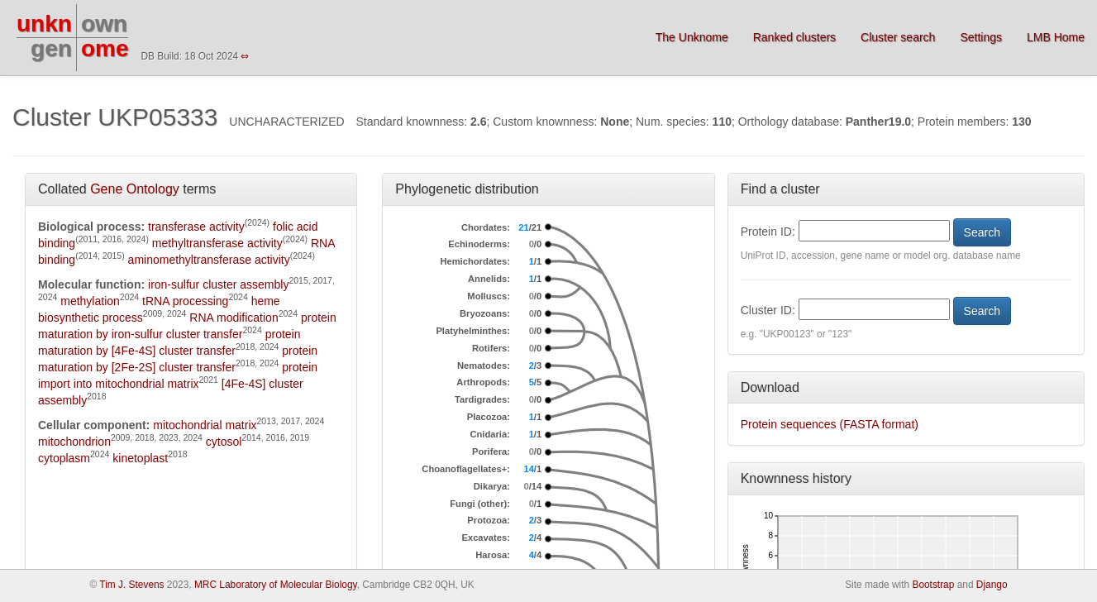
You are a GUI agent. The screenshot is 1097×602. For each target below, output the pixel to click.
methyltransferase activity (217, 243)
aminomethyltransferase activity (209, 259)
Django (992, 584)
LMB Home (1056, 37)
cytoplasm (64, 458)
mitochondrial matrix (204, 425)
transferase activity (196, 226)
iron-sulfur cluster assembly (218, 284)
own (104, 23)
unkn (44, 23)
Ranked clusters (794, 37)
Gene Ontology (134, 189)
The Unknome (692, 37)
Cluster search (898, 37)
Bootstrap (933, 584)
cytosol (224, 441)
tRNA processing (185, 301)
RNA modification (233, 317)
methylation (90, 301)
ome (105, 48)
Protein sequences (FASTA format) (829, 424)
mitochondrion (74, 441)
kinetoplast (140, 458)
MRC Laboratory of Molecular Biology (275, 584)
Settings (981, 37)
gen (51, 48)
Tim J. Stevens (131, 584)
